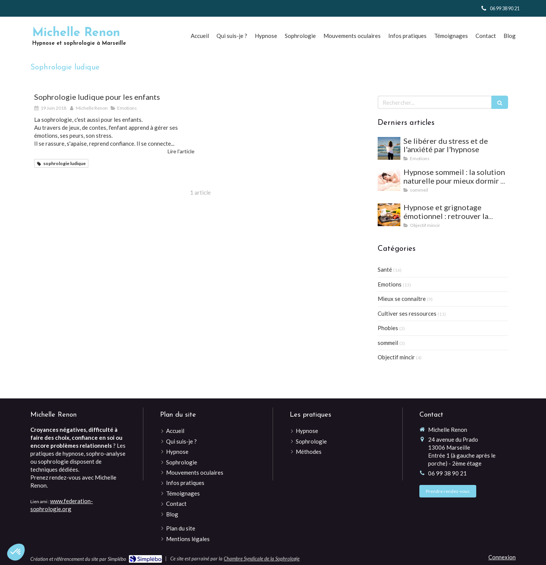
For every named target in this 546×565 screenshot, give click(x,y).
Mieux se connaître (402, 298)
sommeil (388, 342)
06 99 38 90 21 (447, 473)
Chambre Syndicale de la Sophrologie (262, 559)
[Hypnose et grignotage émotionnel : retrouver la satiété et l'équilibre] (389, 214)
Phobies (388, 327)
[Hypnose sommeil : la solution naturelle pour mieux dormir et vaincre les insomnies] (389, 179)
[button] (16, 552)
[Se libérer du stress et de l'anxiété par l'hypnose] (389, 148)
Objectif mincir (396, 357)
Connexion (502, 557)
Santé (385, 269)
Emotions (390, 284)
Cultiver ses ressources (407, 313)
